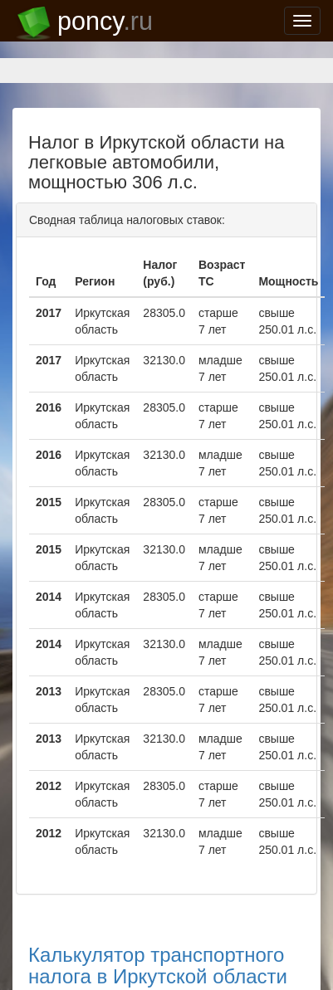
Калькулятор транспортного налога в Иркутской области (157, 966)
